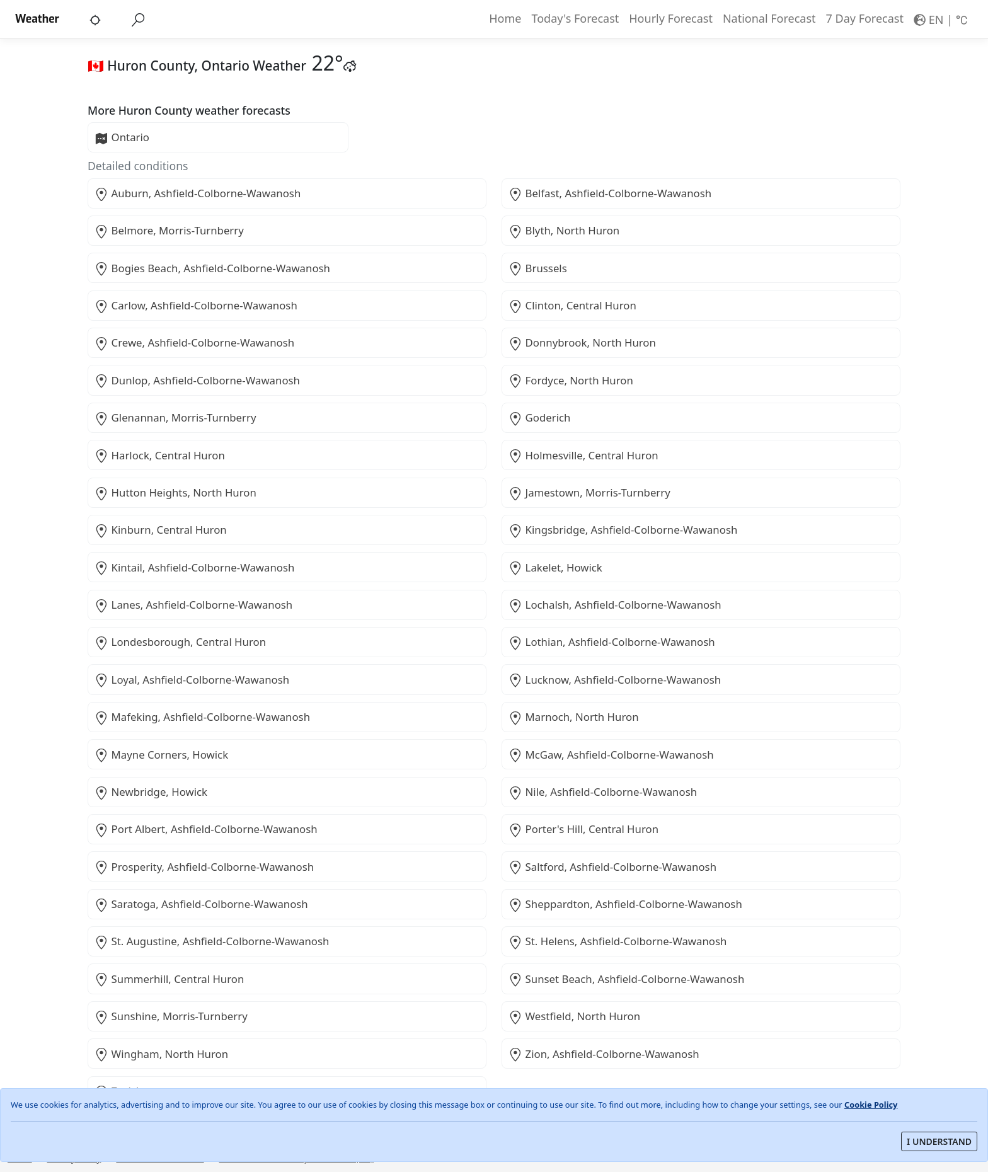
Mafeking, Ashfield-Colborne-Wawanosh (202, 717)
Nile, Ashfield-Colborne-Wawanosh (602, 792)
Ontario (122, 137)
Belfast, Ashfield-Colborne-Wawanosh (609, 193)
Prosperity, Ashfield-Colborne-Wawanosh (204, 867)
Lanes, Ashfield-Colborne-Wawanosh (193, 604)
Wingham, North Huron (161, 1054)
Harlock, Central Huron (159, 455)
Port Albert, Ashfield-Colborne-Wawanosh (206, 829)
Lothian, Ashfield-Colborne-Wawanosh (611, 642)
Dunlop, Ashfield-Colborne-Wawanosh (197, 380)
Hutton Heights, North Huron (175, 492)
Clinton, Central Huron (572, 305)
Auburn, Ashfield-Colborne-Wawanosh (198, 193)
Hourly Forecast (671, 18)
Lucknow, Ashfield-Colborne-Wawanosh (614, 679)
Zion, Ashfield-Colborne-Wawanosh (603, 1054)
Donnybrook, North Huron (582, 342)
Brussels (537, 268)
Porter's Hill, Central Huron (583, 829)
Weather (37, 18)
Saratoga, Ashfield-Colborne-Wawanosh (201, 904)
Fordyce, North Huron (570, 380)
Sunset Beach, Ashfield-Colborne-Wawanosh (626, 979)
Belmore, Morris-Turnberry (169, 230)
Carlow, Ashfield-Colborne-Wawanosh (196, 305)
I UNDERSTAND (939, 1141)
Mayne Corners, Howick (161, 754)
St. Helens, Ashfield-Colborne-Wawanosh (617, 941)
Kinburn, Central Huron (160, 529)
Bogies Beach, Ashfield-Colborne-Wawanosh (212, 268)
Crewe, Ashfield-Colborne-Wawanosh (194, 342)
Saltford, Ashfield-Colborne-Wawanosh (612, 867)
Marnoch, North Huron (573, 717)
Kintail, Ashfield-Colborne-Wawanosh (194, 567)
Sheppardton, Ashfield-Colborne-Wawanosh (625, 904)
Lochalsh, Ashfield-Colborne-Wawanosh (614, 604)
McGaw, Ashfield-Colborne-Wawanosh (610, 754)
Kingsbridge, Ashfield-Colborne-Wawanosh (622, 529)
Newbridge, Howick (151, 792)
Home (505, 18)
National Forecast (769, 18)
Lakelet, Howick (555, 567)
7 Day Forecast (865, 18)
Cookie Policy (870, 1104)
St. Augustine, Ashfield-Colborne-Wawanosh (212, 941)
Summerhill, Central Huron (169, 979)
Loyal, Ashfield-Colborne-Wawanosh (192, 679)
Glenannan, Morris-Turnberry (175, 417)
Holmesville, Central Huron (583, 455)
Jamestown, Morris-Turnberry (589, 492)
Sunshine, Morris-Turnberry (171, 1016)
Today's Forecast (575, 18)
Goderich (539, 417)
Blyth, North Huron (563, 230)
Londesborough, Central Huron (180, 642)
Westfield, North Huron (574, 1016)
